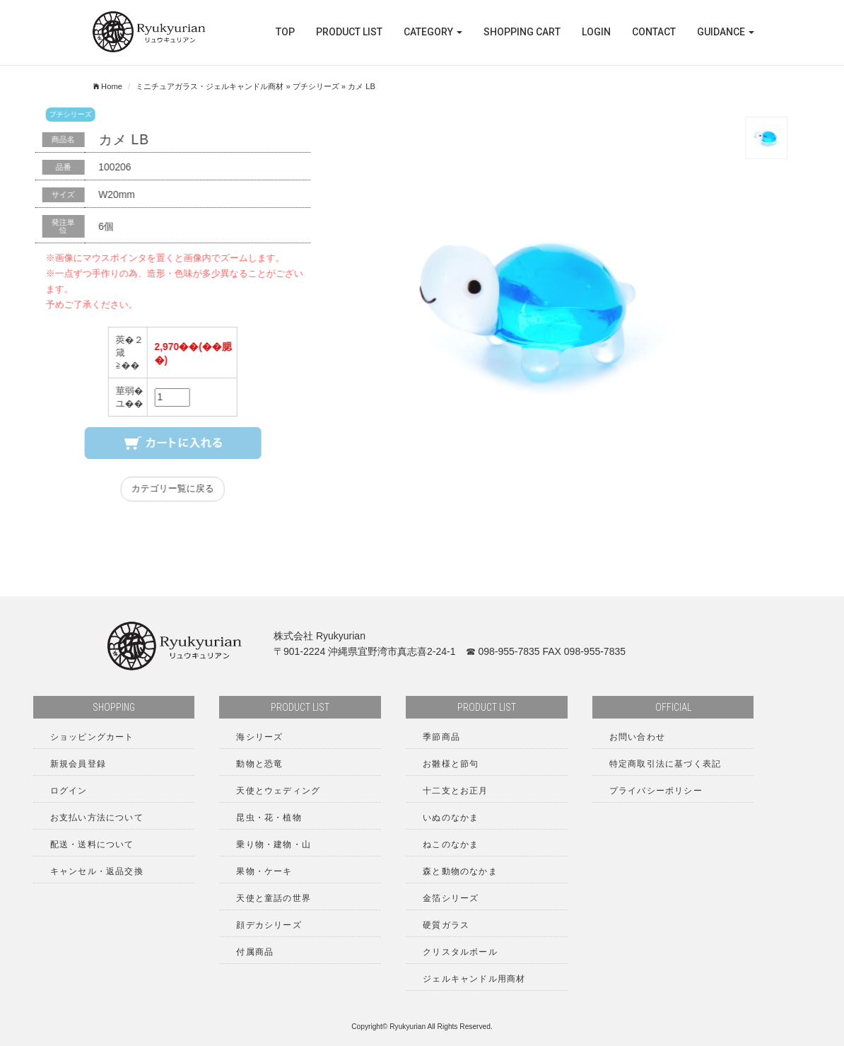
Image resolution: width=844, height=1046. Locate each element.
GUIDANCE (725, 31)
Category (433, 31)
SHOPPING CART (522, 31)
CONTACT (654, 31)
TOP (285, 31)
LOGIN (596, 31)
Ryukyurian (407, 1026)
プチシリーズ (316, 86)
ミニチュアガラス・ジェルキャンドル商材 (209, 86)
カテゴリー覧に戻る (181, 489)
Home (107, 86)
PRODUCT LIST (349, 31)
